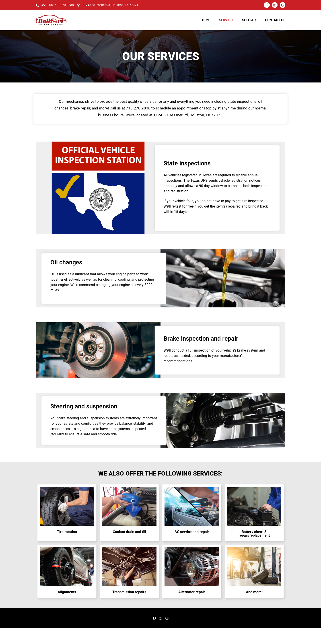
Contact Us (275, 20)
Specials (249, 20)
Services (226, 20)
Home (206, 20)
